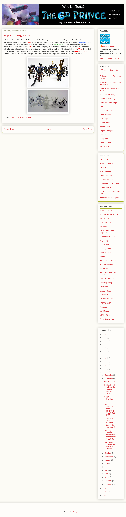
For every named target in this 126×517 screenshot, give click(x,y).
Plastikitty (103, 226)
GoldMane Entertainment (109, 214)
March (107, 477)
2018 (105, 348)
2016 (105, 355)
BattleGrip (104, 269)
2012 (105, 369)
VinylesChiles (105, 315)
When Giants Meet (107, 319)
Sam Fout (103, 135)
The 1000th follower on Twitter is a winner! (109, 445)
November (109, 378)
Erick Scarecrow (106, 265)
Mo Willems (104, 218)
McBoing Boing (106, 283)
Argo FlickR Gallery (107, 95)
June (107, 467)
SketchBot (104, 295)
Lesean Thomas (106, 222)
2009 (105, 492)
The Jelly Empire (106, 111)
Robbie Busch (105, 143)
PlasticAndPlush (106, 163)
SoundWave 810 (106, 299)
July (106, 463)
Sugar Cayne (105, 240)
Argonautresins (108, 46)
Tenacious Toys (106, 175)
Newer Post (9, 129)
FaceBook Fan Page (108, 99)
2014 (105, 362)
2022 (105, 338)
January (108, 484)
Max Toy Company (107, 279)
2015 (105, 358)
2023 (105, 334)
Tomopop (103, 307)
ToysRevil (103, 167)
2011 (105, 372)
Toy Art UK (104, 159)
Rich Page (104, 119)
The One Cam (105, 303)
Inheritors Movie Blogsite (109, 198)
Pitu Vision (104, 287)
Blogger (75, 512)
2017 (105, 351)
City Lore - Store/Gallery (109, 183)
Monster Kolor (105, 291)
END (102, 107)
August (108, 460)
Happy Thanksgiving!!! (110, 399)
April (107, 474)
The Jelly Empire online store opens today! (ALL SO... (110, 435)
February (108, 481)
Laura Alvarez (105, 115)
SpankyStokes (105, 171)
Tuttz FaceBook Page (108, 103)
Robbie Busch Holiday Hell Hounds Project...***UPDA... (110, 389)
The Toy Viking (105, 249)
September (109, 457)
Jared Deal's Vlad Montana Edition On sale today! (109, 423)
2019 (105, 344)
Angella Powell (105, 127)
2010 (105, 488)
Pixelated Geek (106, 210)
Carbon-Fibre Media (108, 180)
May (106, 470)
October (108, 453)
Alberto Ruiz (104, 257)
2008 (105, 495)
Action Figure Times (107, 236)
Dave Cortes (105, 245)
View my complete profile (109, 58)
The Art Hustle (105, 187)
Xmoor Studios (105, 147)
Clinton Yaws (105, 123)
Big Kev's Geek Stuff (108, 261)
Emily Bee (104, 139)
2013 (105, 365)
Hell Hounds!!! (109, 382)
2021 (105, 341)
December (109, 375)
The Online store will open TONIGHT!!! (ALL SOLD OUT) (109, 409)
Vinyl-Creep (104, 311)
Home (48, 129)
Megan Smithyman (107, 131)
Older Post (87, 129)
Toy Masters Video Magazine (107, 231)
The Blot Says (105, 253)
